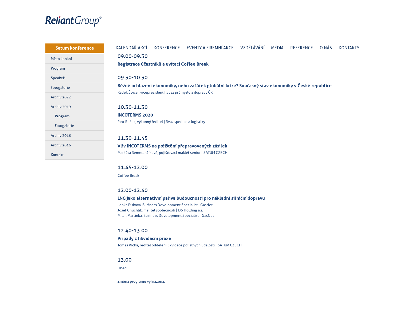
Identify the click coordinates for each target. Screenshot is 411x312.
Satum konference (75, 48)
